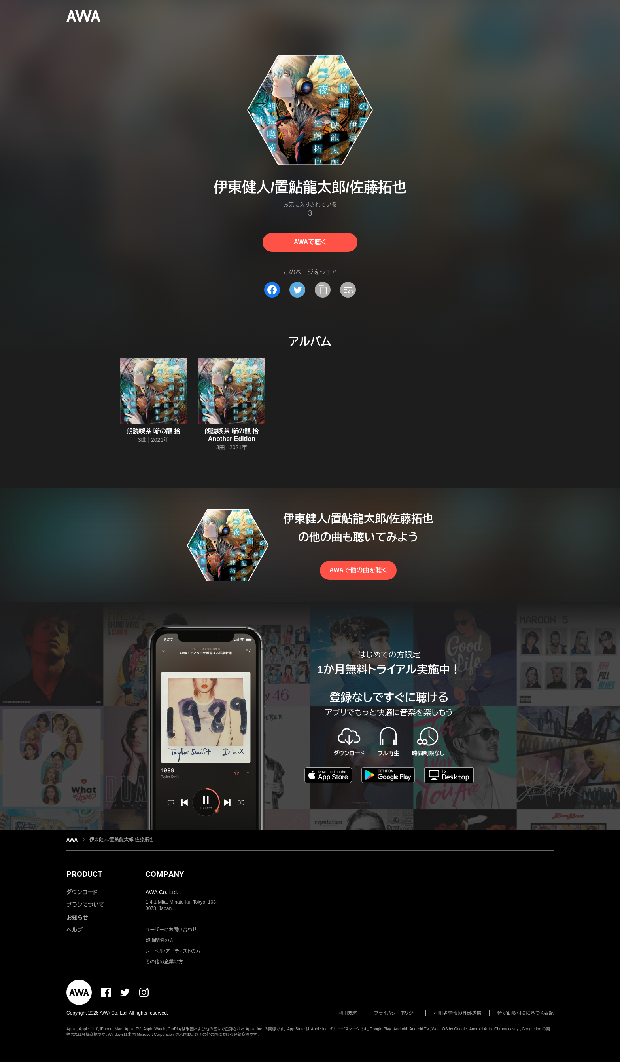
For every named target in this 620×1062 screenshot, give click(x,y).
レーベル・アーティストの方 (173, 951)
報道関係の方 (160, 940)
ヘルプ (74, 930)
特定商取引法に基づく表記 (525, 1013)
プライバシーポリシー (396, 1013)
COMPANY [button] (165, 874)
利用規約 (348, 1013)
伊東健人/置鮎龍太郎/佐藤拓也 (121, 839)
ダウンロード (81, 892)
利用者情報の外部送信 (457, 1013)
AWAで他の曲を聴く (358, 570)
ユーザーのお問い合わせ (171, 930)
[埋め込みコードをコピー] (348, 290)
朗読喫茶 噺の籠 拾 (154, 431)
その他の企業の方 (164, 962)
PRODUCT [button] (84, 874)
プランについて (85, 905)
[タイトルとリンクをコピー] (323, 290)
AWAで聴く (310, 242)
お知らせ (77, 917)
